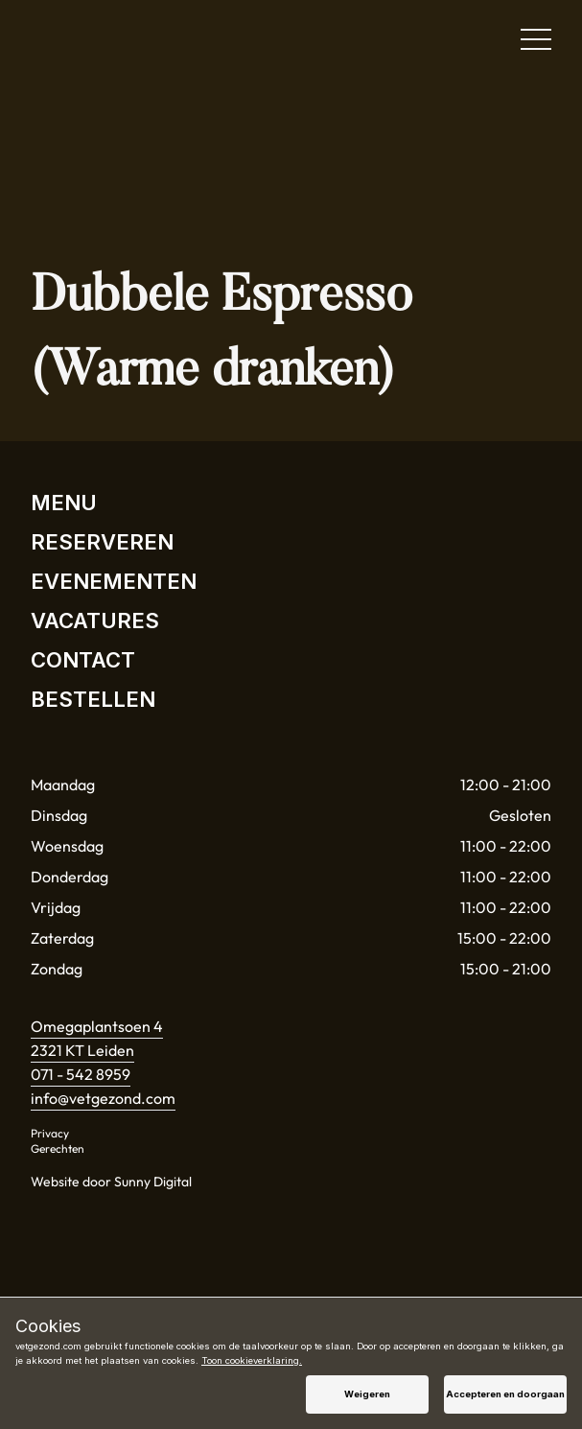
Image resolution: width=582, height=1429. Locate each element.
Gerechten (57, 1148)
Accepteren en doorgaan (505, 1394)
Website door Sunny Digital (111, 1181)
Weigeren (367, 1394)
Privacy (50, 1133)
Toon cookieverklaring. (251, 1360)
